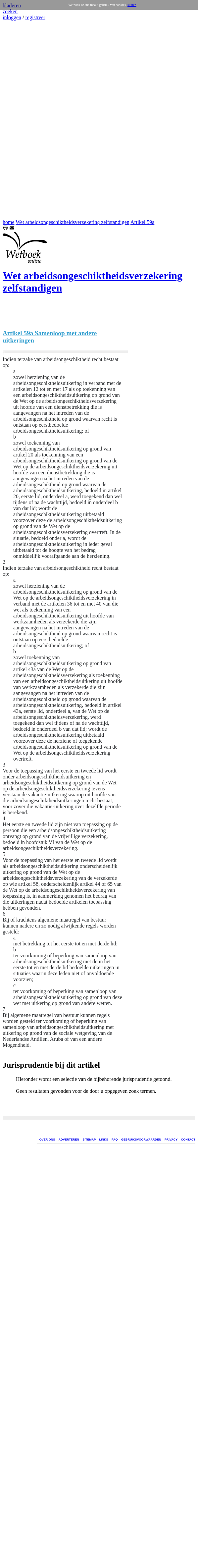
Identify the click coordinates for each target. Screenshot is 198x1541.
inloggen (12, 17)
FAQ (115, 1139)
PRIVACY (171, 1139)
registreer (35, 17)
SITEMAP (89, 1139)
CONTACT (188, 1139)
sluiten (131, 5)
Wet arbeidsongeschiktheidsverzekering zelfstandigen (72, 222)
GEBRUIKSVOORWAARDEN (141, 1139)
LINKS (103, 1139)
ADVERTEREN (69, 1139)
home (9, 222)
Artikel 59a (142, 222)
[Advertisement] (22, 120)
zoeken (10, 11)
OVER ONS (47, 1139)
